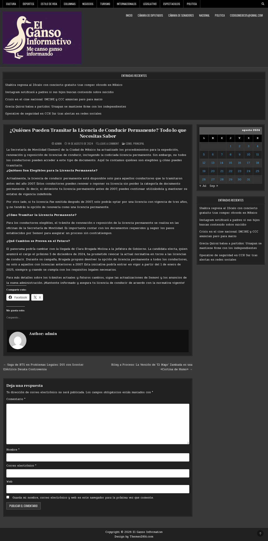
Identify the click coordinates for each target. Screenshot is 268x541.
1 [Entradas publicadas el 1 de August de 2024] (230, 146)
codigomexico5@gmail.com (246, 15)
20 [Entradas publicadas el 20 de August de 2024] (213, 171)
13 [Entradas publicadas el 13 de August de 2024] (212, 163)
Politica (192, 4)
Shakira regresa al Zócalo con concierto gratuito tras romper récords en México (63, 85)
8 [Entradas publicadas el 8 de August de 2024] (230, 154)
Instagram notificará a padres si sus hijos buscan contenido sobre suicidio (59, 92)
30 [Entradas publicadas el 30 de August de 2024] (239, 179)
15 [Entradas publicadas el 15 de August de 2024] (230, 163)
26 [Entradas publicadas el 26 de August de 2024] (204, 179)
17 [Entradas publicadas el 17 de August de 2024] (248, 163)
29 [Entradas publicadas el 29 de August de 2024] (230, 179)
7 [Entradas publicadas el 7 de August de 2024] (222, 154)
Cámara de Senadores (181, 15)
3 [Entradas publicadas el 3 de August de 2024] (248, 146)
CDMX (129, 143)
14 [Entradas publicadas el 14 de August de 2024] (221, 163)
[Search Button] (263, 4)
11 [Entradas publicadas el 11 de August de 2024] (257, 154)
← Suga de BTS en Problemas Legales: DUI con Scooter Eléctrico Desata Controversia (43, 367)
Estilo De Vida (49, 4)
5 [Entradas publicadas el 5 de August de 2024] (204, 154)
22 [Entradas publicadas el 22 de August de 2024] (230, 171)
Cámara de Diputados (150, 15)
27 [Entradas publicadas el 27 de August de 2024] (213, 179)
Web (9, 481)
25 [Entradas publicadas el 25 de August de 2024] (257, 171)
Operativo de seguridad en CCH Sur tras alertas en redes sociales (53, 113)
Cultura (11, 4)
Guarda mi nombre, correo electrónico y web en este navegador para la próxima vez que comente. (83, 497)
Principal (138, 143)
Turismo (105, 4)
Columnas (70, 4)
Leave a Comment (109, 143)
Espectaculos (171, 4)
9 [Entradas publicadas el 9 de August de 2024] (239, 154)
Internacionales (126, 4)
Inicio (129, 15)
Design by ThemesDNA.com (134, 536)
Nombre (12, 450)
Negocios (87, 4)
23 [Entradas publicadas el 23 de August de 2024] (239, 171)
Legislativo (150, 4)
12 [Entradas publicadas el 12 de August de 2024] (203, 163)
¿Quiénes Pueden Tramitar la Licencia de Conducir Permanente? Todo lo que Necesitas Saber (97, 133)
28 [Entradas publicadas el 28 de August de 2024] (222, 179)
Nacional (204, 15)
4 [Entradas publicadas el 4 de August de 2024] (258, 146)
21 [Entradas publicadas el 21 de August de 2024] (221, 171)
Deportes (28, 4)
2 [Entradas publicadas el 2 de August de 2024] (239, 146)
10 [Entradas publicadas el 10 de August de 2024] (248, 154)
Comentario (15, 399)
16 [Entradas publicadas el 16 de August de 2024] (239, 163)
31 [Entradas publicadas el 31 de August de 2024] (248, 179)
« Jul (202, 186)
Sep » (214, 186)
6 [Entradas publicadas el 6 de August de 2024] (213, 154)
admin (58, 143)
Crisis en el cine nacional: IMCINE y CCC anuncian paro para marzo (54, 99)
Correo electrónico (21, 465)
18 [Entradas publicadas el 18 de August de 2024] (257, 163)
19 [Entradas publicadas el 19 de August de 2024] (203, 171)
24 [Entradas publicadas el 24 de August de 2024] (249, 171)
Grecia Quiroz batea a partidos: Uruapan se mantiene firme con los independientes (65, 106)
